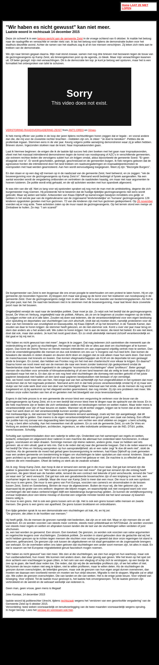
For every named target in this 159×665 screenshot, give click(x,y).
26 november (145, 201)
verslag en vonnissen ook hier (55, 610)
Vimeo (92, 130)
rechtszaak (67, 600)
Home (125, 5)
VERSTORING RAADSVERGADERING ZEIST (34, 130)
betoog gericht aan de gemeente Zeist (60, 38)
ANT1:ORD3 (76, 130)
